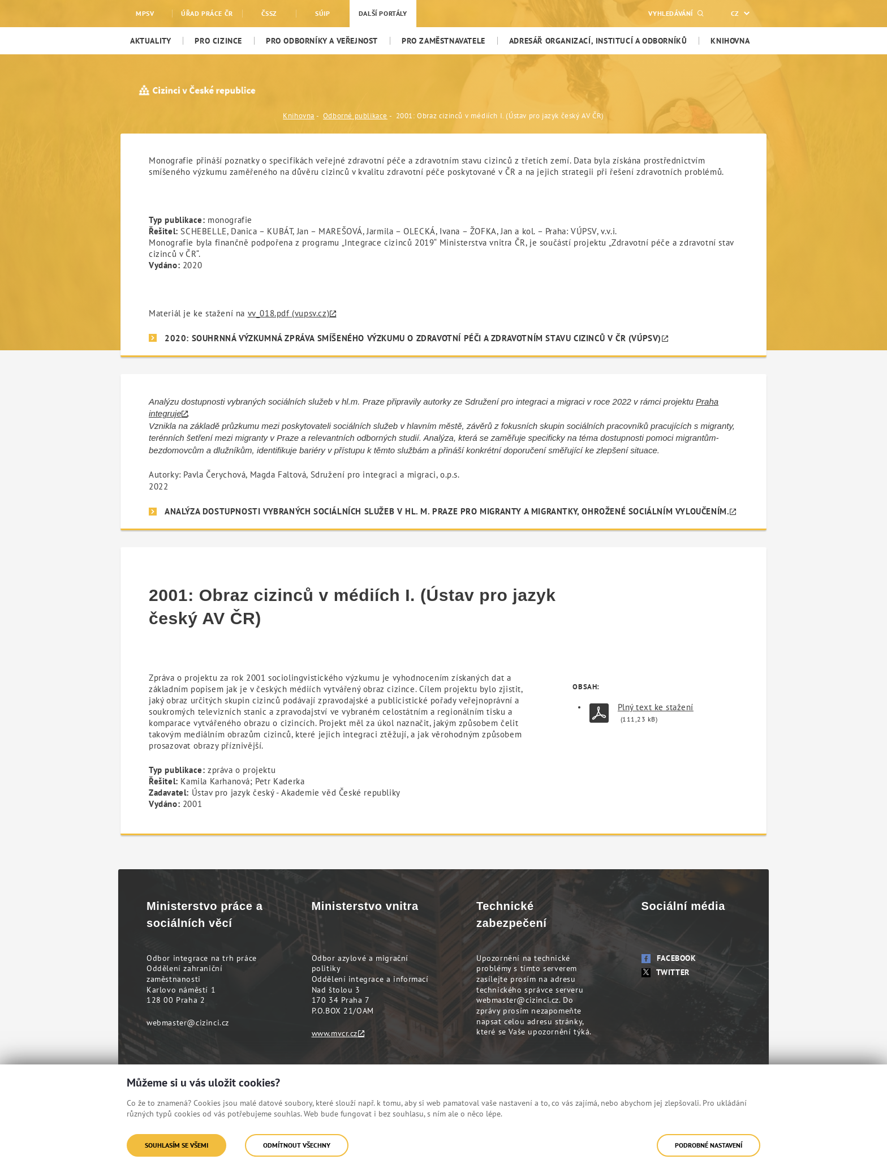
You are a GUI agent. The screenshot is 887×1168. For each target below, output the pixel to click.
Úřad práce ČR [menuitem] (207, 13)
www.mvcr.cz (335, 1033)
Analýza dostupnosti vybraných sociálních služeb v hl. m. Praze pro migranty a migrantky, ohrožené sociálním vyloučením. (447, 511)
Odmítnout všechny (296, 1145)
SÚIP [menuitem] (322, 13)
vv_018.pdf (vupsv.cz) (289, 313)
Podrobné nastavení (708, 1145)
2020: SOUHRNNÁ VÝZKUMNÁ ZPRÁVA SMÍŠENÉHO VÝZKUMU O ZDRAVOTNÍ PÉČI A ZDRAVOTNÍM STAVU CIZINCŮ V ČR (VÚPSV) (413, 338)
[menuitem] (150, 40)
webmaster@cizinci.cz (188, 1022)
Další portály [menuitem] (383, 13)
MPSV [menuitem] (145, 13)
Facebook (668, 958)
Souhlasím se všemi (176, 1145)
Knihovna (299, 116)
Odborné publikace (355, 116)
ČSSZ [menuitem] (269, 13)
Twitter (665, 972)
